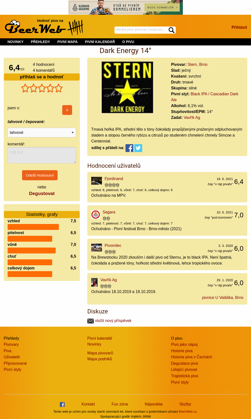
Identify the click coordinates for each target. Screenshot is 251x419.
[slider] (42, 88)
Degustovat (41, 193)
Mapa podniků (99, 359)
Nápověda (154, 404)
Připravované (15, 363)
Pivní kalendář (99, 338)
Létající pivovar (184, 369)
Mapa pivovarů (100, 353)
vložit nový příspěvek (109, 321)
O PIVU (128, 42)
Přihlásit (239, 27)
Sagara (109, 212)
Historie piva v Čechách (191, 357)
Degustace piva (184, 363)
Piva (7, 351)
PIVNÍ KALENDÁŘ (100, 42)
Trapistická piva (184, 376)
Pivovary (11, 344)
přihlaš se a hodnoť (42, 76)
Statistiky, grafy (42, 211)
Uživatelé (12, 357)
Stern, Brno (197, 64)
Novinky (94, 344)
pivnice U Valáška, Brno (222, 297)
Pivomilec (113, 245)
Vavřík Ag (192, 117)
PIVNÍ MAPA (67, 42)
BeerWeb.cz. (188, 411)
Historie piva (182, 351)
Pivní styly (12, 369)
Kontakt (88, 404)
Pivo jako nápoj (184, 344)
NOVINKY (15, 42)
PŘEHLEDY (40, 42)
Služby (185, 404)
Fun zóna (120, 404)
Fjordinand (114, 179)
